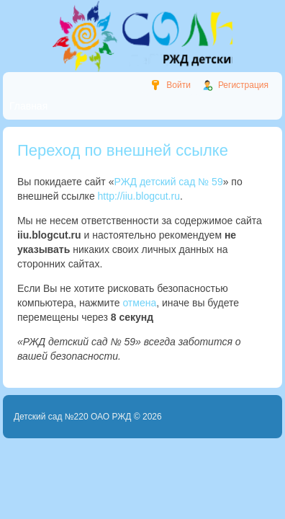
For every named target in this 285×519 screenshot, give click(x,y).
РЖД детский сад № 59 (168, 181)
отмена (139, 303)
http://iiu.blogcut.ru (139, 196)
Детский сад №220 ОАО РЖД (73, 417)
